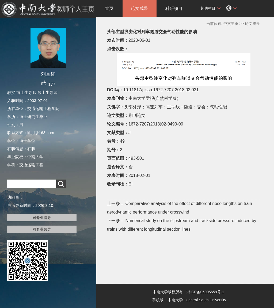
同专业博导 (41, 217)
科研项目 (173, 8)
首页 (109, 8)
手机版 (157, 300)
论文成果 (139, 8)
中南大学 (175, 300)
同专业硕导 (41, 229)
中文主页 (230, 23)
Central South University (206, 300)
